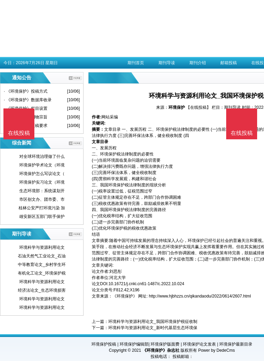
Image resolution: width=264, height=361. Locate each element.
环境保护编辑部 (134, 344)
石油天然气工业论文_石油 (42, 256)
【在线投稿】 (198, 107)
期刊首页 (136, 62)
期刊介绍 (197, 62)
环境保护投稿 (103, 344)
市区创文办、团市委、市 (42, 199)
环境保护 (176, 107)
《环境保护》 (124, 296)
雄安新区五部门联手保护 (42, 216)
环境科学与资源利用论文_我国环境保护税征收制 (152, 321)
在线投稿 (242, 133)
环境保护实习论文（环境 (42, 182)
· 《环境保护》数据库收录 (28, 99)
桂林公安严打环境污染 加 (42, 208)
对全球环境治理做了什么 (42, 156)
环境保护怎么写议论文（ (42, 173)
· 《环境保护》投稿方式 (25, 91)
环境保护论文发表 (199, 344)
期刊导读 (166, 62)
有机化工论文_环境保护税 (42, 273)
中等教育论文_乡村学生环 (42, 264)
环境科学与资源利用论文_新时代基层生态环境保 (152, 327)
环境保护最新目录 (235, 344)
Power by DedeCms (216, 350)
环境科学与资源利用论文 (42, 247)
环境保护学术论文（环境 (42, 165)
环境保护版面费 (165, 344)
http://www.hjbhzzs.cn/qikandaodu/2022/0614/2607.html (200, 296)
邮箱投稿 (228, 62)
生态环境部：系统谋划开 (42, 190)
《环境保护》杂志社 (160, 350)
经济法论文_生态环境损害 (42, 290)
